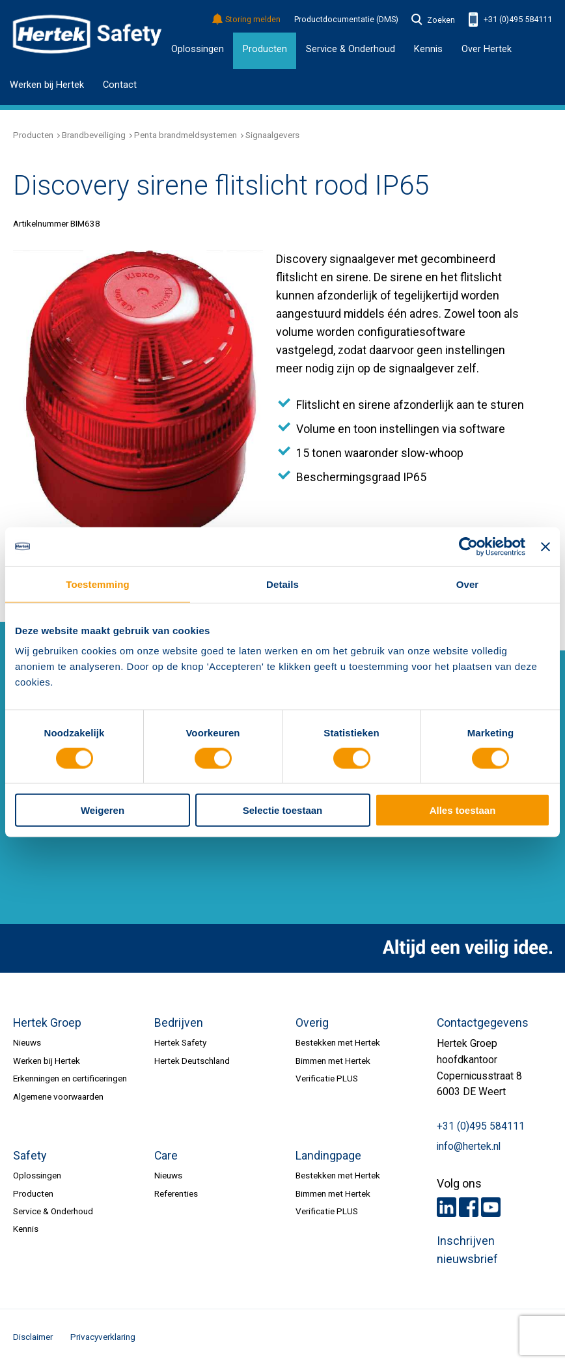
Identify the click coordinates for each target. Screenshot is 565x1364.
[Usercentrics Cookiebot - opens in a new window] (468, 546)
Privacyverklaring (102, 1336)
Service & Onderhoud (53, 1211)
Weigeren (102, 810)
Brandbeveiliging (94, 135)
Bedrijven (178, 1022)
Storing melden (247, 20)
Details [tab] (282, 583)
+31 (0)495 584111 (510, 20)
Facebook (468, 1207)
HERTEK (87, 34)
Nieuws (27, 1042)
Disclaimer (33, 1336)
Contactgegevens (483, 1022)
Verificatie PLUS (327, 1078)
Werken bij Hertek (47, 84)
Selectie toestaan (283, 810)
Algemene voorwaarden (58, 1096)
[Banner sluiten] (545, 546)
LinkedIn (446, 1207)
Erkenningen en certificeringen (70, 1078)
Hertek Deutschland (192, 1060)
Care (166, 1155)
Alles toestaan (463, 810)
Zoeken (433, 20)
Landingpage (328, 1155)
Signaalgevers (272, 135)
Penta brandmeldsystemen (185, 135)
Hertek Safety (180, 1042)
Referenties (176, 1193)
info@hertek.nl (469, 1146)
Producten (265, 49)
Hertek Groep (47, 1022)
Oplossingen (197, 49)
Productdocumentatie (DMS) (346, 19)
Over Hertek (487, 49)
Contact (120, 84)
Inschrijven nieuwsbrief (467, 1250)
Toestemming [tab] (98, 583)
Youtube (491, 1207)
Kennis (25, 1228)
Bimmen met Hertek (333, 1060)
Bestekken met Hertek (338, 1042)
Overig (312, 1022)
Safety (29, 1155)
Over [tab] (467, 583)
